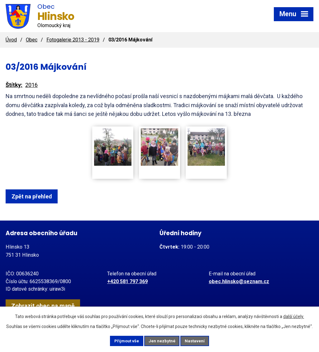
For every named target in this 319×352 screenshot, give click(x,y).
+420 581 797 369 (127, 281)
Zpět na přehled (34, 196)
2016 (31, 85)
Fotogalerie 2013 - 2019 (72, 40)
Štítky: (14, 85)
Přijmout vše (122, 340)
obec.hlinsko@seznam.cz (239, 281)
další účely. (293, 315)
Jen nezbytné (162, 340)
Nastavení (200, 340)
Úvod (11, 40)
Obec (31, 40)
